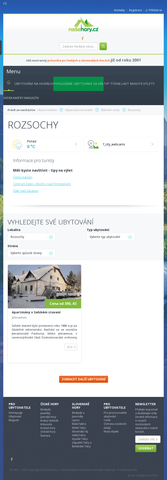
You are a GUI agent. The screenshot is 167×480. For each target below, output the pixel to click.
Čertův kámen (22, 177)
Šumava (45, 435)
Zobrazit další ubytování (83, 379)
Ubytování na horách (33, 83)
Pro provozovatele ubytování (115, 414)
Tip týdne (112, 83)
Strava (13, 246)
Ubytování (15, 416)
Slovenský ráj (80, 431)
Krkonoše (46, 424)
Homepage (16, 413)
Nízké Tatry (79, 428)
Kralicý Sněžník (49, 420)
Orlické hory (47, 432)
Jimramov (19, 317)
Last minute (132, 83)
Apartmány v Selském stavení (36, 312)
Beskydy (45, 409)
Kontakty (119, 10)
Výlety (149, 83)
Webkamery (13, 98)
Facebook (12, 459)
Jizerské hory (48, 417)
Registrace (135, 10)
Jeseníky (45, 413)
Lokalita (14, 230)
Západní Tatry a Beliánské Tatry (82, 444)
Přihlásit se (155, 10)
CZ (5, 3)
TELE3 (154, 475)
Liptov (76, 420)
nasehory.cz (75, 17)
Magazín (31, 98)
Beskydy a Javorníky (78, 414)
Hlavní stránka (6, 83)
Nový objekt (111, 431)
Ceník (107, 420)
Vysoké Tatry (80, 439)
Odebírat (146, 448)
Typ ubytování (98, 230)
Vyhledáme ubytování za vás (78, 83)
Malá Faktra (79, 424)
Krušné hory (47, 428)
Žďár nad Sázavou (25, 191)
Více (70, 347)
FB (83, 38)
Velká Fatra (78, 435)
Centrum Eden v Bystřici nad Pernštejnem (42, 184)
